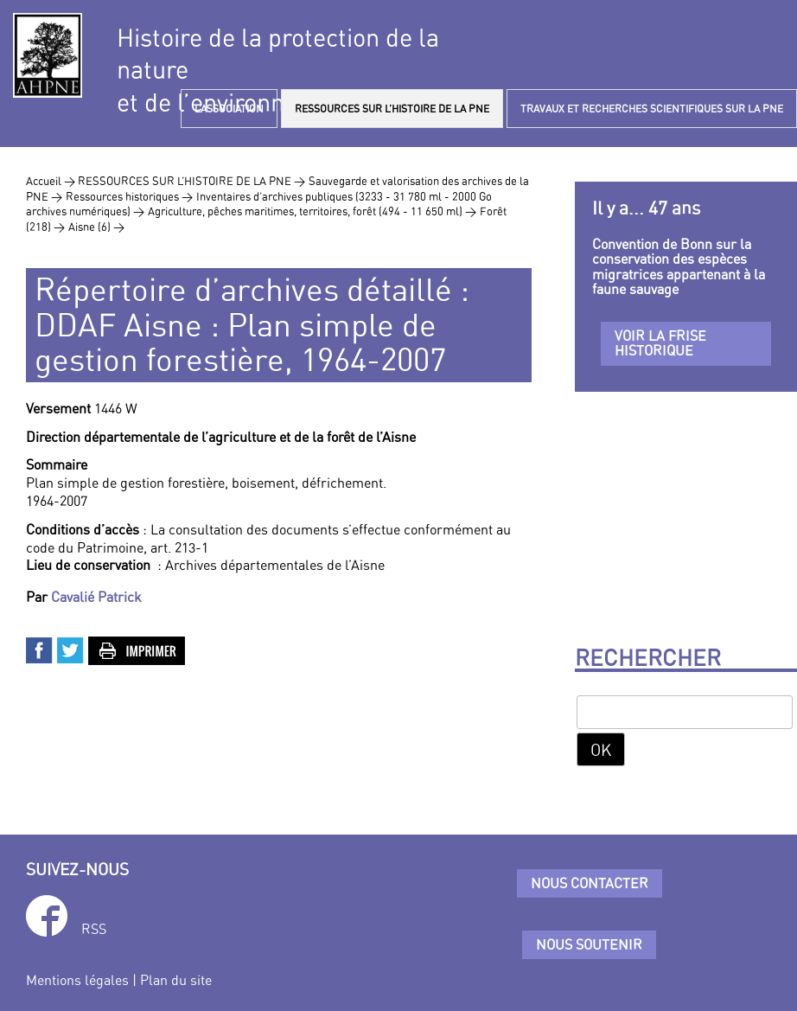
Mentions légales (77, 980)
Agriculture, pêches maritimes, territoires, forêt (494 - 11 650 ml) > (312, 211)
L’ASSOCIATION (229, 108)
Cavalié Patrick (96, 596)
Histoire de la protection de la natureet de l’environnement (278, 70)
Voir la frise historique (660, 343)
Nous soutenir (589, 944)
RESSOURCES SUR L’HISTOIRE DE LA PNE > (191, 181)
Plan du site (176, 980)
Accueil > (52, 181)
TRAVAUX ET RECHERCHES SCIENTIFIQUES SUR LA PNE (651, 108)
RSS (93, 928)
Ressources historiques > (129, 196)
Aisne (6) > (96, 227)
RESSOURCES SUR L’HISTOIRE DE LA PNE (392, 108)
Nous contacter (589, 883)
